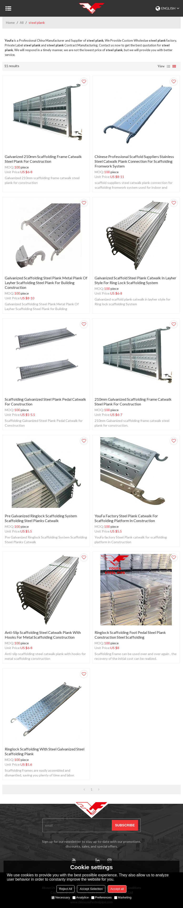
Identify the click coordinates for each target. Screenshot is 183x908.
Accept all (117, 889)
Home (10, 22)
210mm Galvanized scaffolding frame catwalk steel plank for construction (133, 401)
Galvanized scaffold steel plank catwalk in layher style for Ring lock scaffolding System (135, 280)
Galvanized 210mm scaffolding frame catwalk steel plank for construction (43, 158)
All (22, 22)
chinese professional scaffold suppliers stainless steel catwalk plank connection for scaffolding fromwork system (134, 161)
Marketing (123, 897)
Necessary (60, 897)
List (168, 66)
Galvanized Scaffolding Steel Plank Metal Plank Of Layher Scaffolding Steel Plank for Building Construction (46, 283)
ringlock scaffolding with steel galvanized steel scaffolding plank (44, 751)
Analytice (80, 897)
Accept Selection (91, 889)
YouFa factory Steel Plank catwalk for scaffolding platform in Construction (126, 518)
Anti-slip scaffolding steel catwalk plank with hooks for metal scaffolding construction (43, 634)
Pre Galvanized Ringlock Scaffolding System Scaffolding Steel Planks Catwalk (41, 518)
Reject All (65, 889)
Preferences (101, 897)
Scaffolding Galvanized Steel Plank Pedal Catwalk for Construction (45, 401)
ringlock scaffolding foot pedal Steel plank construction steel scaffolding (130, 634)
